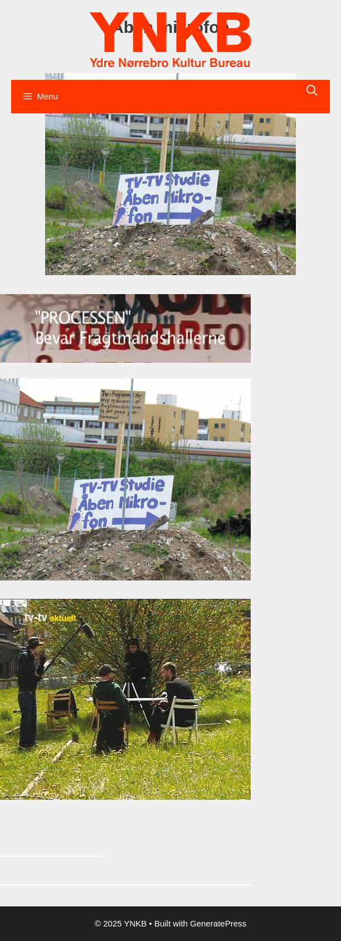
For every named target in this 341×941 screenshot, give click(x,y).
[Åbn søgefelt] (312, 91)
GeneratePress (218, 923)
